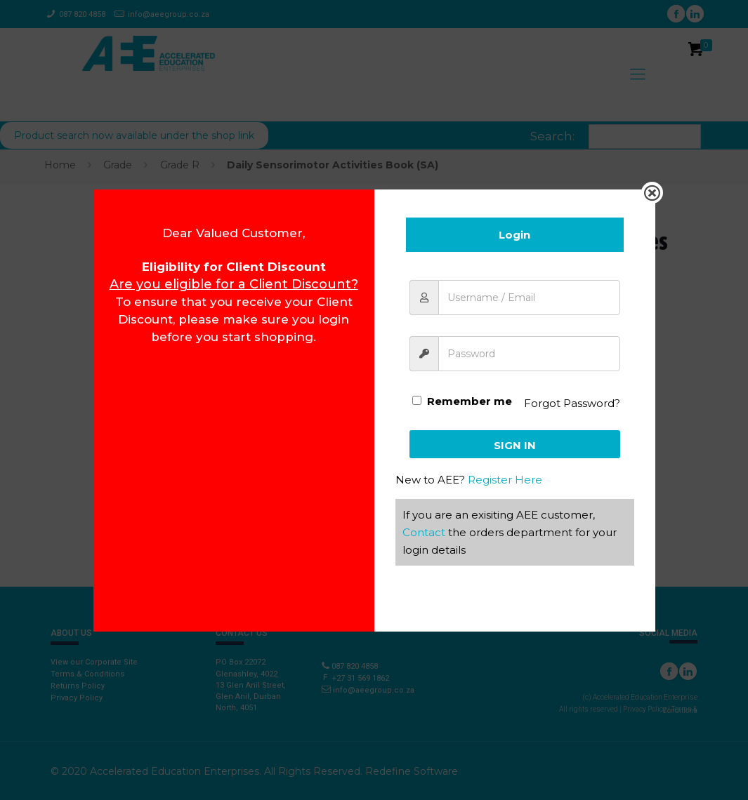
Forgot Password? (572, 403)
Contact (423, 532)
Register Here (505, 479)
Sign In (515, 445)
